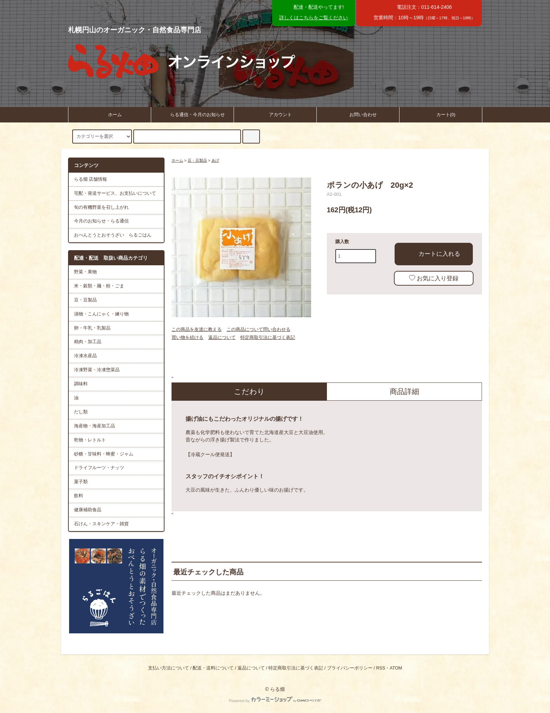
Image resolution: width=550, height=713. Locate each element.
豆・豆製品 (197, 160)
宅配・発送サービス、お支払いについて (115, 193)
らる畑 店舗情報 (90, 179)
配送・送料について (213, 668)
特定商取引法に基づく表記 (267, 337)
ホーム (110, 114)
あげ (215, 160)
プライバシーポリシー (350, 668)
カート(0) (440, 114)
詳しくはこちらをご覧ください (313, 17)
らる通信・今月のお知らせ (192, 114)
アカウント (275, 114)
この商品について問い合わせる (258, 329)
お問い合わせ (358, 114)
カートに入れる (433, 253)
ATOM (396, 668)
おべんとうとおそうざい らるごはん (113, 235)
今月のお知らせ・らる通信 (101, 221)
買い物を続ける (187, 337)
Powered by (275, 701)
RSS (380, 668)
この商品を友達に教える (197, 329)
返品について (222, 337)
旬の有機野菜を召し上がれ (101, 207)
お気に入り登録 (433, 278)
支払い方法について (168, 668)
